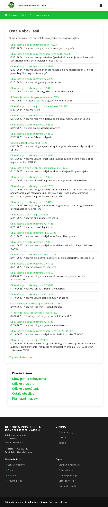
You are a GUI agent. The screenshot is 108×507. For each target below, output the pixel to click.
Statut (10, 470)
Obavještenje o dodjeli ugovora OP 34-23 (31, 264)
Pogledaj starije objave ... (22, 358)
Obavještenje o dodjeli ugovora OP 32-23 (31, 273)
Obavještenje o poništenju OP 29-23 (29, 341)
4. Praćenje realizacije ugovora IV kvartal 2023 (34, 98)
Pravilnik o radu (15, 481)
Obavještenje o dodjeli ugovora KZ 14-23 (31, 295)
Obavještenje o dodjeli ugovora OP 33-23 (31, 286)
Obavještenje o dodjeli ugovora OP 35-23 (31, 178)
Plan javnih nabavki (25, 400)
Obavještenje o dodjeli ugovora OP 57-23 (31, 67)
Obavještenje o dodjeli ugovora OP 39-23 (31, 156)
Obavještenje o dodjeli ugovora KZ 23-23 (31, 80)
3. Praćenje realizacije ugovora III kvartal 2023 (34, 313)
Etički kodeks (14, 475)
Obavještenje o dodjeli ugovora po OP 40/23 (33, 46)
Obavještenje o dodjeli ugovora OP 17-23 (31, 116)
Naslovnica (11, 15)
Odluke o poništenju (67, 475)
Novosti (62, 438)
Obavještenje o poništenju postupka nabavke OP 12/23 (39, 107)
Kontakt (62, 443)
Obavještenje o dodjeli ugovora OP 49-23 (31, 89)
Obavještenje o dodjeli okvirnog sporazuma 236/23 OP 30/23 (42, 332)
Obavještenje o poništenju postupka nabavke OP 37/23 (39, 169)
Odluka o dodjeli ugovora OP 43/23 (28, 144)
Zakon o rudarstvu (16, 465)
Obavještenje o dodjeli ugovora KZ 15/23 (31, 323)
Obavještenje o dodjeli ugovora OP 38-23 (31, 243)
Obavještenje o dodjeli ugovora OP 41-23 (31, 134)
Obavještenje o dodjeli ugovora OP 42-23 (31, 125)
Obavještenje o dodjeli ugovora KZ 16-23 (31, 224)
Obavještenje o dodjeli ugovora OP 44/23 (31, 203)
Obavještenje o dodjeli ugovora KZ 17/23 (31, 187)
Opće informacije (66, 432)
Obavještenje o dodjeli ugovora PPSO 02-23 (33, 234)
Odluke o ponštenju (26, 390)
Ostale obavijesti (24, 395)
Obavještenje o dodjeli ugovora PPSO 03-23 (33, 255)
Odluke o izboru (23, 385)
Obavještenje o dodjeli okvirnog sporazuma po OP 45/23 (40, 55)
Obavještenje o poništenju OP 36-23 (29, 215)
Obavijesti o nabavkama (29, 380)
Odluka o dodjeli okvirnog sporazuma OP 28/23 (35, 304)
